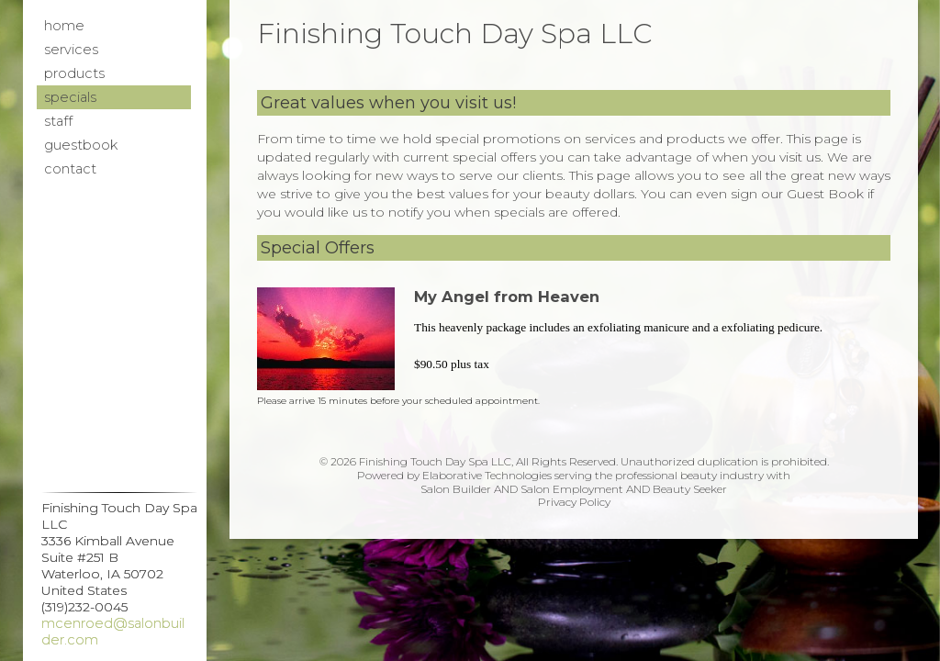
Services (71, 49)
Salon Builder (455, 489)
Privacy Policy (574, 502)
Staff (58, 121)
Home (64, 25)
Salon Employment (571, 489)
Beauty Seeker (690, 489)
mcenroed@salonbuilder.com (113, 631)
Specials (70, 97)
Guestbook (81, 145)
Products (74, 73)
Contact (70, 169)
